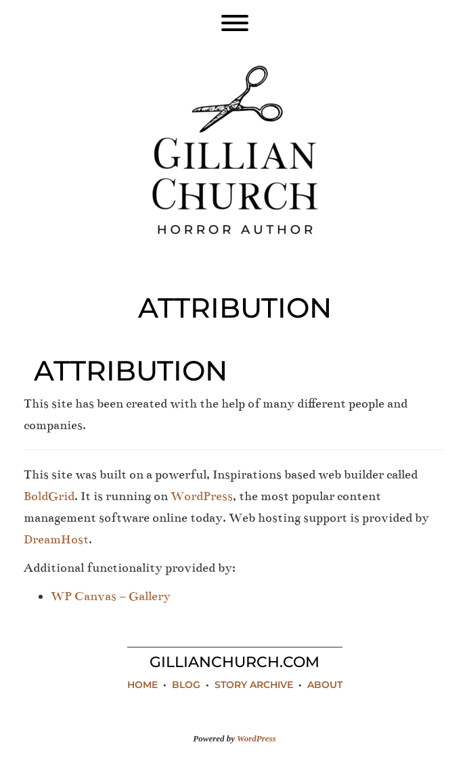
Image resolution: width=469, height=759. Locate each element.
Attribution (130, 370)
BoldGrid (49, 496)
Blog (186, 685)
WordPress (202, 496)
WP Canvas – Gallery (111, 596)
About (324, 685)
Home (142, 685)
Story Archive (254, 685)
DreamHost (56, 539)
